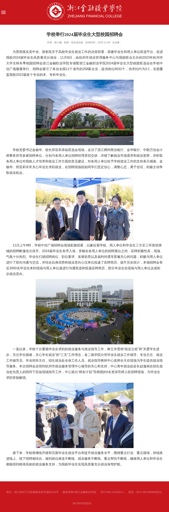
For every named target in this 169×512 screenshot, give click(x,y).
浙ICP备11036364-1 (112, 492)
